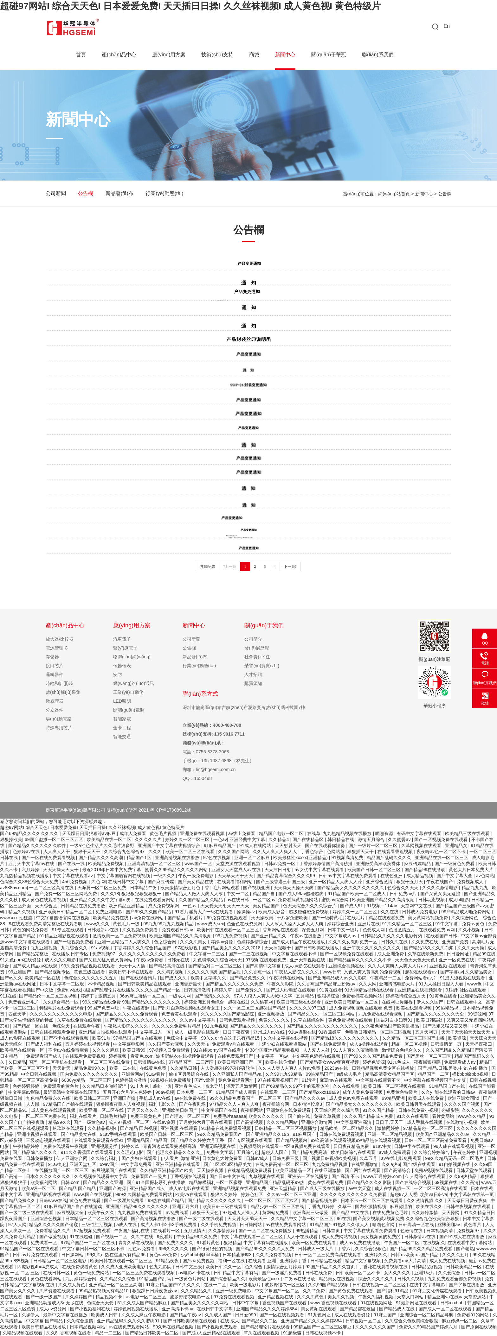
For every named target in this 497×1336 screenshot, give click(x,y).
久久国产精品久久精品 (201, 899)
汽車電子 (122, 639)
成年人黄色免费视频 (363, 1092)
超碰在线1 (238, 1001)
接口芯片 (54, 665)
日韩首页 (331, 1230)
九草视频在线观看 (267, 1176)
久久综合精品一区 (61, 1001)
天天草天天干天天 (235, 875)
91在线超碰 (82, 1236)
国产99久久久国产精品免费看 (374, 1056)
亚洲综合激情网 (317, 1122)
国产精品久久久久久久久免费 (234, 983)
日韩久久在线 (395, 941)
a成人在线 (127, 1224)
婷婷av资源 (222, 941)
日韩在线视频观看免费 (53, 1032)
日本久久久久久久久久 (49, 1176)
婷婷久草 (223, 989)
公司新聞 (56, 193)
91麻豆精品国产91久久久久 (173, 1284)
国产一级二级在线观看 (202, 1218)
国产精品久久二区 (260, 1320)
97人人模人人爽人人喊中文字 (264, 995)
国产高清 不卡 (346, 1176)
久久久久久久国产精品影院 (228, 1013)
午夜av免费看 (150, 959)
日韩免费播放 (40, 1158)
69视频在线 (447, 1182)
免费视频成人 (471, 881)
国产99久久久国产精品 (149, 911)
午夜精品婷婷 (27, 1146)
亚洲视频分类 (105, 1146)
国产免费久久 (250, 989)
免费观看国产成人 (44, 1056)
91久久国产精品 (379, 1110)
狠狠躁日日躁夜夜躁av (155, 1290)
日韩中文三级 (189, 1266)
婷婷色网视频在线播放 (136, 1308)
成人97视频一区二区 (129, 1122)
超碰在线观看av (421, 971)
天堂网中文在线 (417, 905)
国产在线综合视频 (413, 1182)
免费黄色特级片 (402, 1092)
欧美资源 (457, 1038)
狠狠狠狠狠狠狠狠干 (142, 893)
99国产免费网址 (103, 1007)
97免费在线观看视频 (234, 1296)
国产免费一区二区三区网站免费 (66, 893)
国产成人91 (352, 905)
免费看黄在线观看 (179, 1013)
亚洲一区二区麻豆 (252, 857)
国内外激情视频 (371, 1206)
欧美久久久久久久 (266, 1116)
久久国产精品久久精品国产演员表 (460, 1050)
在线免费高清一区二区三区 (282, 1164)
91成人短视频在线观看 (463, 977)
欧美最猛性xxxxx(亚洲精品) (301, 857)
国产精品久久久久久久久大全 (435, 1013)
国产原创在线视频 (479, 1326)
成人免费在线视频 (447, 1260)
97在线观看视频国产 (278, 1080)
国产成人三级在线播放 (323, 1188)
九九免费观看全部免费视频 (455, 1278)
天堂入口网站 (411, 1296)
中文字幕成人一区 (153, 1032)
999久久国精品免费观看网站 (144, 1194)
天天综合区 (46, 905)
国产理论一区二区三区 (188, 1116)
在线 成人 (229, 1320)
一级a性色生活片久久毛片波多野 (103, 845)
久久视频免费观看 (140, 929)
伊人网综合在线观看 (426, 1176)
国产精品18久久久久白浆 (429, 947)
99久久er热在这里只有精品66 (117, 1254)
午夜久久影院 (281, 983)
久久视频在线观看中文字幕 (101, 1176)
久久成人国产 (219, 1314)
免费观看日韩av (178, 929)
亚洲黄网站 (132, 1074)
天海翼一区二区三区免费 (102, 887)
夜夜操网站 (252, 1110)
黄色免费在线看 (85, 1200)
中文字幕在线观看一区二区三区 (252, 1236)
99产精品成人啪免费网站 (466, 911)
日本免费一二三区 (195, 1092)
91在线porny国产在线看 (217, 1050)
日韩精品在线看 (326, 1260)
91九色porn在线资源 (21, 959)
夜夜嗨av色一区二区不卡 (441, 851)
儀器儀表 (122, 665)
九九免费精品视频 (330, 1164)
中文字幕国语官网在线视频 (124, 875)
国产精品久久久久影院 (370, 1182)
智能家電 (122, 718)
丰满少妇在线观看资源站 (283, 1044)
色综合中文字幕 (182, 1038)
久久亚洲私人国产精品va (237, 1074)
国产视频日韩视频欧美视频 (330, 1158)
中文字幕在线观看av (73, 875)
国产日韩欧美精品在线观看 (145, 983)
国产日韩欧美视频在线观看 (190, 1320)
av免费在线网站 (148, 917)
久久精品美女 (479, 971)
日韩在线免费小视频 (418, 1110)
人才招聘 (253, 674)
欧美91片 (101, 1038)
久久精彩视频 (171, 971)
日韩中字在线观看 (412, 1146)
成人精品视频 (420, 875)
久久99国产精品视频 (329, 1284)
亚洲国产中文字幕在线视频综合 (169, 845)
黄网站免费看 (276, 1212)
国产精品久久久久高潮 (101, 857)
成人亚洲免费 (391, 953)
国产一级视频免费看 (74, 941)
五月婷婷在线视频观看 (88, 1044)
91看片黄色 (209, 1242)
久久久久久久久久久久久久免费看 (153, 953)
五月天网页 (427, 1032)
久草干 (345, 1206)
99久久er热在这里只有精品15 (231, 1038)
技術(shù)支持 (217, 54)
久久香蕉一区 (258, 971)
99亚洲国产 (20, 971)
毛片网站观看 (227, 887)
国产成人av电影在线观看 (291, 989)
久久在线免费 (347, 1086)
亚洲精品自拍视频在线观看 (106, 1032)
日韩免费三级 (286, 1158)
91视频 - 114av (382, 905)
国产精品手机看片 (185, 917)
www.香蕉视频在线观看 (334, 1302)
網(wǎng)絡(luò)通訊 (133, 683)
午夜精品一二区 (386, 977)
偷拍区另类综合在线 (189, 1074)
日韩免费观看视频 (237, 1020)
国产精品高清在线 (167, 965)
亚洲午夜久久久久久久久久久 (372, 947)
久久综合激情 (80, 1320)
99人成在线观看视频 (454, 1146)
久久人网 (368, 983)
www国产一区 (198, 863)
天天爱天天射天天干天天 (225, 905)
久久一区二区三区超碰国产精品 (255, 1007)
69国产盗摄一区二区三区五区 (54, 839)
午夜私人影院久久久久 (297, 971)
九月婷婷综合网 (81, 1278)
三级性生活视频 (97, 1224)
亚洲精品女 (456, 845)
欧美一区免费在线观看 (314, 1242)
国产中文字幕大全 (455, 875)
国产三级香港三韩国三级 (281, 881)
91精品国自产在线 (447, 1086)
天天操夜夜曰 (479, 1044)
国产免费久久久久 (176, 1242)
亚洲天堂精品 (284, 1188)
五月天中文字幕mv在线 (31, 863)
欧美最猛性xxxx (264, 1278)
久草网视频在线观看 (421, 845)
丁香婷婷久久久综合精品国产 (142, 947)
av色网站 (485, 875)
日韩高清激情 (198, 989)
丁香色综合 (312, 851)
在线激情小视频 (462, 1122)
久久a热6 (391, 1164)
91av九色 (57, 1164)
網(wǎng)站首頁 (394, 193)
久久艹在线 (142, 1236)
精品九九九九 (475, 887)
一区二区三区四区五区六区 (272, 1200)
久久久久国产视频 (462, 1104)
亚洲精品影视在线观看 (49, 1194)
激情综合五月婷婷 (284, 1266)
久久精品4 (279, 839)
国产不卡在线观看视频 (67, 1038)
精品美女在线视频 (337, 1278)
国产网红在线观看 (363, 1170)
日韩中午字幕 (246, 1302)
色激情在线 (412, 1230)
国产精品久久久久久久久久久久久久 (141, 1020)
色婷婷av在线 (27, 851)
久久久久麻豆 (106, 1050)
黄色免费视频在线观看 (351, 1020)
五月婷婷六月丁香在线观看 (206, 1122)
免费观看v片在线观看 (233, 1044)
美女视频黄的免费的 (381, 1236)
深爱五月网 (313, 929)
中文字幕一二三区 (207, 953)
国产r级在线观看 (419, 1164)
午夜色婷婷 (465, 1152)
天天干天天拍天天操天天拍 (468, 1032)
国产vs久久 (11, 977)
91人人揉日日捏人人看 (441, 983)
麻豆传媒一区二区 (460, 1320)
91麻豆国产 (305, 1134)
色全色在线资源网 (245, 923)
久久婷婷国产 (79, 1296)
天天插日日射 (278, 869)
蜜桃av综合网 (335, 899)
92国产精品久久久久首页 (331, 1266)
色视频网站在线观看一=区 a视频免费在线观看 (285, 1146)
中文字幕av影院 (24, 1092)
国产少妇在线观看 (139, 1158)
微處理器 (54, 701)
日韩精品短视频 (427, 1266)
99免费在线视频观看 (227, 917)
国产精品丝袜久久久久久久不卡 (360, 959)
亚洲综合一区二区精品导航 (427, 1314)
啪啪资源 (384, 833)
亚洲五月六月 (186, 1206)
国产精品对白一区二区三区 (215, 965)
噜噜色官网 (384, 1224)
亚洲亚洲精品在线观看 (178, 1164)
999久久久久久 (174, 1248)
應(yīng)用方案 (168, 54)
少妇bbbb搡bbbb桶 (200, 1254)
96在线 (344, 1218)
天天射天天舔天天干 (247, 1218)
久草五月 (368, 1158)
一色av (220, 839)
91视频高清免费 (348, 857)
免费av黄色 (474, 923)
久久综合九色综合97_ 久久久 (133, 851)
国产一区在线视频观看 (282, 1314)
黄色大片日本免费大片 (471, 869)
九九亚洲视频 (44, 947)
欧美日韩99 (134, 1050)
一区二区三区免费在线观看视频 (144, 1272)
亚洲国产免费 (456, 941)
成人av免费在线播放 (360, 1242)
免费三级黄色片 (146, 1116)
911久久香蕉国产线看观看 (87, 1152)
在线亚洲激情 (365, 1164)
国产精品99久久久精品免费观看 (422, 1248)
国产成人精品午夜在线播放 (299, 941)
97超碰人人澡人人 (241, 1212)
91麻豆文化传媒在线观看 (437, 1290)
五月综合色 (248, 1152)
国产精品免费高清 (310, 1152)
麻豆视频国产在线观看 (115, 1170)
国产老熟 (465, 1248)
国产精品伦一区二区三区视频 (48, 995)
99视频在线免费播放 (171, 1080)
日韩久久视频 (411, 1278)
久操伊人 (31, 1314)
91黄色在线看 (443, 995)
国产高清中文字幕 (263, 965)
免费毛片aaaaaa (229, 1116)
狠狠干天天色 (206, 1212)
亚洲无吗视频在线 (218, 1146)
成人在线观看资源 (352, 1314)
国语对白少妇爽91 (395, 1020)
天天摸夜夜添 (211, 1170)
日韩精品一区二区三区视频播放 (286, 1128)
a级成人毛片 (350, 1074)
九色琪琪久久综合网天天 (218, 959)
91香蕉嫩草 (330, 1032)
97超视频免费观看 (93, 1230)
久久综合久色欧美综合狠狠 (412, 1320)
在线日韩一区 (57, 1272)
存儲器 (52, 656)
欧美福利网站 (44, 1182)
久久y (426, 1092)
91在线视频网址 (376, 1302)
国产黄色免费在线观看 (351, 1290)
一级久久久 (164, 875)
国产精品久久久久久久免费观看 (127, 1013)
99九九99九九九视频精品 (169, 923)
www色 (475, 983)
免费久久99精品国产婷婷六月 (429, 1326)
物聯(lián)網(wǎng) (132, 656)
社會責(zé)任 (257, 656)
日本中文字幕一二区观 (62, 983)
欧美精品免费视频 (106, 863)
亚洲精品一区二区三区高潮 (116, 1284)
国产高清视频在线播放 (154, 1218)
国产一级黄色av (90, 1122)
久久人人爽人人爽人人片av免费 (290, 1068)
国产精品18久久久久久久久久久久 (345, 1038)
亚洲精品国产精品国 (147, 1140)
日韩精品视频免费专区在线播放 (383, 1068)
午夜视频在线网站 (287, 977)
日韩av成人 (258, 1158)
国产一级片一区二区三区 (374, 845)
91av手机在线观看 (119, 1134)
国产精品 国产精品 (78, 1188)
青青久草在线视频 (136, 1242)
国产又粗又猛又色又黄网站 (106, 959)
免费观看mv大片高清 (405, 1260)
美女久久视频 (341, 1296)
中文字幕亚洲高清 (354, 1122)
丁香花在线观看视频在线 (384, 1266)
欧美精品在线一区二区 (109, 839)
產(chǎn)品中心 (119, 54)
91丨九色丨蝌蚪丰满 (151, 1086)
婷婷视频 (118, 1056)
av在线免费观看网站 (286, 1224)
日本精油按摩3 (308, 1104)
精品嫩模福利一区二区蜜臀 (216, 1182)
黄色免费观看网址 (236, 1080)
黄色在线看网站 (46, 1278)
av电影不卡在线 (194, 1272)
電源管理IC (57, 647)
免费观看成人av (460, 1062)
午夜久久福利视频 (376, 1296)
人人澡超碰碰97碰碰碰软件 (228, 1068)
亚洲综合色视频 (46, 1218)
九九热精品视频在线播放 (348, 833)
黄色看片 (473, 1224)
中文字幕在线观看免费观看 (371, 1230)
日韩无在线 (178, 959)
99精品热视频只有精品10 (104, 1290)
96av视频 (164, 1092)
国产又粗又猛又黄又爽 (445, 1026)
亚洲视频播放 (272, 1013)
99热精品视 (448, 1007)
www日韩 (332, 971)
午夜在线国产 (440, 881)
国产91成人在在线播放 (462, 1236)
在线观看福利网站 (235, 881)
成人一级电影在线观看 (197, 1032)
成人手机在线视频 (425, 1122)
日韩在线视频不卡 (323, 1332)
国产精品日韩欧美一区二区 (152, 1332)
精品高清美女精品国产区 (390, 1074)
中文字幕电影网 (129, 1044)
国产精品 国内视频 (139, 1128)
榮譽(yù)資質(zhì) (261, 665)
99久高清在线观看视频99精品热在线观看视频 (356, 1140)
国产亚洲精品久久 (269, 935)
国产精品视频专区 (53, 971)
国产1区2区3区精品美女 (228, 1164)
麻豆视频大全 (71, 1212)
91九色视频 (215, 1026)
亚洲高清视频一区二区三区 (154, 863)
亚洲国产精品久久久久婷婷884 (267, 1308)
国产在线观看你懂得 (325, 845)
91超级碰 (293, 1332)
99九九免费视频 (231, 935)
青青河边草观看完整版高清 (170, 1146)
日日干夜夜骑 (237, 1032)
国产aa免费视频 (199, 1260)
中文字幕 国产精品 (45, 1320)
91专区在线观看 (68, 929)
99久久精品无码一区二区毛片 (455, 1158)
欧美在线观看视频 (414, 1007)
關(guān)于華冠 (328, 54)
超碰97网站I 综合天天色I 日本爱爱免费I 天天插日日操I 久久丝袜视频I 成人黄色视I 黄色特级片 (190, 6)
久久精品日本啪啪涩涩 (105, 1086)
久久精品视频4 (102, 1128)
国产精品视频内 (292, 1140)
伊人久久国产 (430, 1001)
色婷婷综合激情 (131, 1080)
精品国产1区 (139, 857)
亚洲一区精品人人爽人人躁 (336, 881)
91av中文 (382, 1146)
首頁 (81, 54)
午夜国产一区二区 (402, 1242)
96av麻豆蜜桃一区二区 (142, 995)
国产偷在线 (299, 1116)
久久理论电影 (130, 1152)
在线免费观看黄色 (80, 1266)
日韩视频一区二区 (363, 1320)
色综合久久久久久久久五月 (91, 977)
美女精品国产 (267, 905)
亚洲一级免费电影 (234, 1290)
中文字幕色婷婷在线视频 (317, 1056)
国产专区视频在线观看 (251, 1140)
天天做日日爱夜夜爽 (467, 1200)
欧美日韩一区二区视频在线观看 (395, 1086)
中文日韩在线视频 (39, 1074)
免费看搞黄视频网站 (298, 899)
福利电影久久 (163, 1104)
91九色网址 (320, 1314)
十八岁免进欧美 (293, 917)
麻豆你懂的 (401, 1206)
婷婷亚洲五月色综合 (204, 1001)
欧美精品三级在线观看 (468, 833)
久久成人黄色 (72, 1284)
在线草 (313, 833)
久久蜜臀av (400, 839)
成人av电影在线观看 (189, 1188)
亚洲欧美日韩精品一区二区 (66, 911)
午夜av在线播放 (306, 935)
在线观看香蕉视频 (395, 851)
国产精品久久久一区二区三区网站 (322, 1013)
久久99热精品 (463, 1176)
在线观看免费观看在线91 (99, 1140)
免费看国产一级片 (149, 1176)
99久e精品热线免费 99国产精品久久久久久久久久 (132, 1001)
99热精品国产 (320, 1074)
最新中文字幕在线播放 (66, 1314)
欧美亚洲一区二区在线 (102, 1110)
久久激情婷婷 (222, 1230)
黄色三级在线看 (90, 971)
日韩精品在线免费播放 (83, 905)
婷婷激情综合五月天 (406, 995)
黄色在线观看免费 (326, 1182)
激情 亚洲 (190, 1158)
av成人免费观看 (395, 1152)
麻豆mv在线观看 (336, 1080)
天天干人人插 (132, 965)
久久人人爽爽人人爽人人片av (397, 965)
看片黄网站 (443, 1116)
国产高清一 (11, 1176)
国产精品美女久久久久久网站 (200, 1302)
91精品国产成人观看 (237, 1092)
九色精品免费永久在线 (49, 1098)
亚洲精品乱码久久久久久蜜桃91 (129, 1320)
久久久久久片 (149, 839)
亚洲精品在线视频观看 (420, 989)
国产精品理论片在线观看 (266, 1326)
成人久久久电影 (61, 959)
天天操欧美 (262, 917)
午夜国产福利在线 (132, 1230)
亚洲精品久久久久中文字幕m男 (101, 899)
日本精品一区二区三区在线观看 (97, 1218)
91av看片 (156, 1074)
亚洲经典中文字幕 (247, 839)
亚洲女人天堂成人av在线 (236, 869)
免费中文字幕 (220, 1152)
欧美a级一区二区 (39, 1188)
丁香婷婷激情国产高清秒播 (326, 863)
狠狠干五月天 (410, 881)
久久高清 (470, 1182)
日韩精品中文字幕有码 (236, 1272)
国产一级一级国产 (44, 1296)
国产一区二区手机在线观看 (56, 1062)
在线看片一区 (167, 1230)
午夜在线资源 (137, 1007)
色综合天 (61, 1026)
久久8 (52, 1332)
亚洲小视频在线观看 (37, 1134)
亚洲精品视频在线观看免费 (240, 1188)
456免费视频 (75, 881)
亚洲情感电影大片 (397, 983)
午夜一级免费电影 (196, 875)
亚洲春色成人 (189, 1086)
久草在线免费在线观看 (80, 1020)
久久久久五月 (456, 1254)
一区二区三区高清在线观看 (441, 1188)
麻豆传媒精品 (418, 863)
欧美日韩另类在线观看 (419, 1104)
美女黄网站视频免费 (428, 917)
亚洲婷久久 (376, 1254)
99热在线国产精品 (166, 1200)
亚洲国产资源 (113, 1188)
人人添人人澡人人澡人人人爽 (295, 923)
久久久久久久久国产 (376, 1326)
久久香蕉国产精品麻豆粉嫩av (326, 983)
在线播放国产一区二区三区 (62, 1170)
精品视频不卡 (109, 1296)
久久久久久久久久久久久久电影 (61, 1013)
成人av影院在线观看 (305, 965)
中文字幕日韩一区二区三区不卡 (94, 1248)
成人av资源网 (53, 1308)
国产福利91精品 (393, 1290)
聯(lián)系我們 (378, 54)
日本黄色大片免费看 (222, 1158)
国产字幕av (451, 971)
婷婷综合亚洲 (341, 923)
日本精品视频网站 (88, 1326)
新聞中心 (285, 54)
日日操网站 (251, 1224)
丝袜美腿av (449, 1224)
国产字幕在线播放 (467, 1284)
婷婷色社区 (252, 1194)
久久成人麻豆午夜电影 (144, 1314)
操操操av (246, 911)
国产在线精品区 (309, 839)
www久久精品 (472, 1116)
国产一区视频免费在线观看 (441, 839)
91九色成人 (399, 1062)
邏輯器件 (54, 674)
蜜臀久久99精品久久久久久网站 (177, 869)
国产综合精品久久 (228, 1278)
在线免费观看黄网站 (155, 899)
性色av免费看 (142, 1248)
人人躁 (33, 1104)
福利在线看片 (84, 1116)
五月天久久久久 (143, 1110)
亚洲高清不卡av (178, 1308)
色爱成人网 (374, 929)
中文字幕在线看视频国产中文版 (435, 1080)
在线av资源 (165, 1122)
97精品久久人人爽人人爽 (235, 1104)
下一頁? (290, 566)
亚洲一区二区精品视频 (390, 1134)
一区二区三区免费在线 (44, 1116)
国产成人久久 (174, 977)
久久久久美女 (194, 941)
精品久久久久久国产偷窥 (54, 1224)
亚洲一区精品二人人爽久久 (124, 941)
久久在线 (390, 911)
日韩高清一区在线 (416, 1224)
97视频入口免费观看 (170, 1050)
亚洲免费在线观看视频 (203, 833)
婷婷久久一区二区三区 (188, 839)
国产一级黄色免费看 (455, 863)
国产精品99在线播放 (425, 869)
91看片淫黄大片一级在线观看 (204, 911)
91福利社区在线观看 (466, 989)
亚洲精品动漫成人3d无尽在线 (55, 1302)
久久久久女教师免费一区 (353, 941)
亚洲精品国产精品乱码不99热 (276, 1182)
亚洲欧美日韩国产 (180, 1110)
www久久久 (98, 923)
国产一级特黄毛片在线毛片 (339, 917)
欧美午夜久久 (101, 1212)
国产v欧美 (205, 1080)
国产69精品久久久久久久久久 (30, 833)
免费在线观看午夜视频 (66, 1146)
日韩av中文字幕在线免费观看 (348, 875)
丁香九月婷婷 (322, 1206)
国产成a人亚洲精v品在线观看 (212, 1332)
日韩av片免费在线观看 (36, 1254)
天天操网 (451, 1212)
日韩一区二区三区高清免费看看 (436, 1140)
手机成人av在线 (155, 1098)
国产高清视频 (250, 1122)
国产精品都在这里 (358, 1308)
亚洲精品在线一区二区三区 (442, 857)
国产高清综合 (398, 1170)
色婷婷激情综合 (253, 941)
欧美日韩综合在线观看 (354, 1152)
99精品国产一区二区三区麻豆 (323, 1326)
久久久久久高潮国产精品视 (214, 971)
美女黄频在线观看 (319, 1308)
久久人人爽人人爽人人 (275, 851)
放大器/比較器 (60, 639)
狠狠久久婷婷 (224, 1194)
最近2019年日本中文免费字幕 (112, 869)
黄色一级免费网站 (92, 1272)
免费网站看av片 (421, 977)
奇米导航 (214, 1086)
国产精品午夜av (186, 1314)
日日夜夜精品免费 (351, 1146)
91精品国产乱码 (155, 1278)
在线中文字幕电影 (428, 1284)
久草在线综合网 (310, 1020)
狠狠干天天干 (87, 851)
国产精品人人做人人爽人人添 (194, 893)
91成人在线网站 (255, 845)
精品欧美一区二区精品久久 (347, 1128)
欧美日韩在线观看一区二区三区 (228, 929)
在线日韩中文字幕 (126, 881)
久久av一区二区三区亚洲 (292, 1194)
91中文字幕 (447, 923)
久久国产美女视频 (166, 1044)
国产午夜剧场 (193, 1104)
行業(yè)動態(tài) (165, 193)
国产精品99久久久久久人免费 (265, 1248)
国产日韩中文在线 (228, 1176)
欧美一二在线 (123, 1068)
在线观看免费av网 (437, 929)
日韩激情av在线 (149, 1062)
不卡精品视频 (102, 983)
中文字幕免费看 (137, 1164)
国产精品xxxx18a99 (319, 1092)
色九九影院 (161, 1266)
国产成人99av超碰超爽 (301, 893)
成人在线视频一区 (393, 1188)
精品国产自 (264, 893)
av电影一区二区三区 (146, 1296)
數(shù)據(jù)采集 (63, 692)
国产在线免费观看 (328, 1044)
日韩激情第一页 (446, 1044)
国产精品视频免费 (319, 1200)
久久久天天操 (471, 947)
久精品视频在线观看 (23, 1332)
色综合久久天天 (403, 887)
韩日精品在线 (341, 839)
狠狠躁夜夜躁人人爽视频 (121, 1104)
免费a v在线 (69, 989)
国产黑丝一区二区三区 (429, 1056)
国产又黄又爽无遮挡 (441, 893)
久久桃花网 (262, 1001)
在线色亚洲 (392, 875)
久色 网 (98, 881)
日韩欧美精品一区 (464, 1266)
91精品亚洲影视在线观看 (64, 935)
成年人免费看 (133, 833)
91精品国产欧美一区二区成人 (357, 893)
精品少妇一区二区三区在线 (278, 1206)
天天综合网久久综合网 (337, 1110)
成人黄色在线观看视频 (44, 899)
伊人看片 (169, 1158)
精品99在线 (484, 953)
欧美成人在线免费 (426, 1098)
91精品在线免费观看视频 (226, 1128)
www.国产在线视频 (93, 1194)
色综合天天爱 (101, 1302)
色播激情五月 (402, 929)
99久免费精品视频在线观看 (88, 965)
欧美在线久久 (430, 1206)
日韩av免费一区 (280, 863)
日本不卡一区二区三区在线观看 (372, 1200)
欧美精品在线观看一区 (23, 1050)
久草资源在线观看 (57, 1290)
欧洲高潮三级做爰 (311, 1212)
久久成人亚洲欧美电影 (124, 1266)
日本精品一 (11, 1056)
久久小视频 (470, 929)
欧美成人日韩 (105, 1314)
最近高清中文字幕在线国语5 (71, 1092)
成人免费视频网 (164, 905)
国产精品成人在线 (397, 1308)
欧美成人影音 (272, 911)
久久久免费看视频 (273, 1254)
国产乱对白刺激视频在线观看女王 (187, 1007)
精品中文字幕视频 (363, 1260)
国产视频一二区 (112, 1236)
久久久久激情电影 (440, 887)
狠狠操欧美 (11, 839)
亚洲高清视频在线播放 (178, 857)
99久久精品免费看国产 (220, 1134)
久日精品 (17, 1062)
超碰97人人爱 (403, 1194)
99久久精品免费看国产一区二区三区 (246, 1098)
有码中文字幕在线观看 (419, 833)
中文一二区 (238, 893)
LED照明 (122, 701)
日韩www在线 (53, 1200)
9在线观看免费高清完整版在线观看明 (46, 923)
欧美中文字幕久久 (208, 977)
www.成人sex (210, 923)
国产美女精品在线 (196, 881)
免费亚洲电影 (109, 911)
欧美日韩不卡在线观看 (131, 971)
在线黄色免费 (154, 1068)
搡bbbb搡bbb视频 (470, 1074)
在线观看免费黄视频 (85, 1056)
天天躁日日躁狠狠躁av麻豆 (89, 833)
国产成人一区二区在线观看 (445, 1308)
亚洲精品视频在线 (276, 1296)
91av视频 (101, 947)
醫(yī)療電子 (125, 647)
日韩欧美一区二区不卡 (358, 1272)
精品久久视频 (22, 911)
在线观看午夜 (87, 1026)
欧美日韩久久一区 (224, 1266)
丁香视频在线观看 (188, 1176)
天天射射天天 (289, 845)
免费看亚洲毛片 (24, 1001)
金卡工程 (122, 727)
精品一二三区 (109, 1332)
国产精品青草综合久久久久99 (286, 875)
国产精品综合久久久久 (35, 1152)
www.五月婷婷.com (383, 1176)
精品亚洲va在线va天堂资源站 (457, 1296)
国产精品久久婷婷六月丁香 (198, 1140)
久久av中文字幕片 (198, 1020)
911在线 (8, 995)
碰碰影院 (450, 1110)
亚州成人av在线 (269, 1032)
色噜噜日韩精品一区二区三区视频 (379, 1032)
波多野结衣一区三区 (285, 1284)
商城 (254, 54)
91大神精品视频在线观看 (369, 989)
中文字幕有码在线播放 (266, 1242)
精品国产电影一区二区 (282, 833)
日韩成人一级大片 (316, 1248)
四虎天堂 (17, 1013)
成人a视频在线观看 (369, 1044)
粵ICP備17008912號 (170, 810)
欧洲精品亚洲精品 (127, 905)
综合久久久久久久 (376, 1278)
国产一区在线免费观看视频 (49, 857)
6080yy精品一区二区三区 (87, 1080)
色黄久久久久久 (275, 1020)
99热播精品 (307, 1230)
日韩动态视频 (432, 899)
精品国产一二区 (434, 1074)
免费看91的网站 (473, 1314)
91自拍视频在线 (455, 1164)
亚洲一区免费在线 (457, 959)
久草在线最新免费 (426, 953)
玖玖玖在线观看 (69, 1128)
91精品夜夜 (168, 1260)
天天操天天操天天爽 (294, 887)
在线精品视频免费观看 (250, 1170)
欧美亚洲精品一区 (293, 1170)
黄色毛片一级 (127, 923)
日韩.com (71, 1182)
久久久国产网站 (234, 851)
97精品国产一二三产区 (192, 1062)
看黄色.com (141, 1056)
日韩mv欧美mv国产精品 (415, 1254)
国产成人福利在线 (44, 1044)
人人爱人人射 (317, 1050)
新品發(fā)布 (120, 193)
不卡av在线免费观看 (69, 1050)
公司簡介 (253, 639)
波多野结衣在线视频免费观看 (185, 1056)
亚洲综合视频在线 (346, 965)
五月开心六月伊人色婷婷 (128, 1092)
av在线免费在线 (190, 1098)
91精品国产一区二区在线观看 (30, 1248)
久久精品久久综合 (118, 1278)
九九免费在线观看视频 (381, 1013)
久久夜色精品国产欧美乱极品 (390, 1026)
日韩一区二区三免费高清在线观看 (328, 1254)
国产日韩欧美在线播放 (317, 947)
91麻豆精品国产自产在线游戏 (73, 1206)
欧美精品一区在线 (43, 977)
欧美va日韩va (433, 1194)
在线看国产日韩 (442, 935)
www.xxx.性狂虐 (17, 917)
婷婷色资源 (374, 1062)
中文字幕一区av (272, 1056)
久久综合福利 (105, 1158)
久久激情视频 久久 (426, 1200)
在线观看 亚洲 (262, 1260)
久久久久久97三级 (308, 1007)
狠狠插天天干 (361, 851)
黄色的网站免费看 (31, 929)
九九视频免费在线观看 (140, 1212)
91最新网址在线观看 (417, 1302)
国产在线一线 (72, 863)
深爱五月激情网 (242, 1086)
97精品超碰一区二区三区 (428, 1128)
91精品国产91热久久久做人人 (340, 1224)
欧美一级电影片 (246, 1284)
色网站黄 (336, 851)
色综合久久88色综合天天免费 (30, 881)
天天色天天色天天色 (415, 959)
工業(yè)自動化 (128, 692)
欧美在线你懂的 (281, 1062)
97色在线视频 (217, 857)
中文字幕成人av (341, 935)
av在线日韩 (238, 899)
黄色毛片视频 (164, 833)
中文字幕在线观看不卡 (295, 953)
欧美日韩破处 (430, 1020)
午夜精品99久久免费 (197, 1236)
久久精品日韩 (184, 1068)
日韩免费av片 (404, 893)
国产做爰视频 (53, 1236)
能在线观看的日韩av (455, 1092)
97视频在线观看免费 (266, 959)
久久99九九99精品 (284, 1074)
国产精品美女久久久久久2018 (232, 947)
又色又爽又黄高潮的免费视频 (373, 971)
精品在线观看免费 (387, 917)
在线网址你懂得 (398, 1001)
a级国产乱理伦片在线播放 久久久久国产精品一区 (132, 989)
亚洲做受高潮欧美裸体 (379, 863)
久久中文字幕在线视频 (286, 1038)
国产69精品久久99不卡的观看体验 (295, 1086)
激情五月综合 (372, 839)
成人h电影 (459, 899)
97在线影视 (187, 947)
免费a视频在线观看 (434, 1170)
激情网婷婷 (389, 1128)
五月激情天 (195, 1230)
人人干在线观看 (303, 1236)
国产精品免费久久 (248, 977)
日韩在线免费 (319, 1272)
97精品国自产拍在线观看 (138, 1038)
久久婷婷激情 (425, 1212)
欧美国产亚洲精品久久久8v (443, 1134)
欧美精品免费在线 (111, 917)
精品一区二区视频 (409, 1044)
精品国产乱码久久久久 (389, 857)
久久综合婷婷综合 (432, 1152)
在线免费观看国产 (235, 1056)
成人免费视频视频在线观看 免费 (361, 1007)
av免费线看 (178, 1212)
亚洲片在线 (369, 923)
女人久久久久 (398, 1272)
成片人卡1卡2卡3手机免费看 (169, 1224)
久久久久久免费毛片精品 (177, 1026)
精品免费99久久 (90, 1068)
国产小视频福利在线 (90, 1308)
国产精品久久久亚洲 (103, 1182)
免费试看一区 (44, 1242)
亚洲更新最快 (189, 983)
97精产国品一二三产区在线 (88, 1242)
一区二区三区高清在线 (52, 887)
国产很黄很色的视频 (212, 1248)
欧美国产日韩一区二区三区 (374, 869)
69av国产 (109, 1164)
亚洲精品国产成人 (148, 1188)
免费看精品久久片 (53, 1230)
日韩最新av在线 (103, 929)
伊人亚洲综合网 (72, 1158)
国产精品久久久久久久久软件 (37, 845)
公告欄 (444, 193)
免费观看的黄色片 (61, 1086)
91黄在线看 (330, 989)
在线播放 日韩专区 (71, 953)
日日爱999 (246, 1314)
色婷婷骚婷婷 (27, 1086)
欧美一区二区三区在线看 (190, 851)
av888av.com (13, 887)
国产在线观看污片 (139, 977)
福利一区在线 (232, 1260)
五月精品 (305, 995)
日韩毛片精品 (114, 1116)
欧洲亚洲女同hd (464, 1098)
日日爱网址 (458, 953)
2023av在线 (336, 1068)
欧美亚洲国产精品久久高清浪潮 (384, 899)
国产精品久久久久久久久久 (256, 1026)
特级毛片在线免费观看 (62, 1007)
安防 (117, 674)
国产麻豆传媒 (161, 881)
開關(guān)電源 (128, 709)
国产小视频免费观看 (217, 1326)
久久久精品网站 (283, 1122)
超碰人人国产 (275, 1152)
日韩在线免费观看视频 (342, 1134)
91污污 (309, 1080)
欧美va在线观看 (191, 1194)
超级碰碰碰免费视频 (309, 911)
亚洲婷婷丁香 (294, 1260)
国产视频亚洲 (257, 887)
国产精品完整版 (33, 953)
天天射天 (62, 1068)
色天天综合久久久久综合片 (310, 905)
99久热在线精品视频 (174, 1326)
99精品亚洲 (394, 1098)
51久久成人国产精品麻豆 (142, 1302)
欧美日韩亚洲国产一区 (240, 1062)
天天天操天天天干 (61, 869)
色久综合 (254, 1266)
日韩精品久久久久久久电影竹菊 (391, 935)
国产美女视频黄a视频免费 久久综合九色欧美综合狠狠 (406, 1218)
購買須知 (253, 683)
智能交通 (122, 736)
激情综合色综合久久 (402, 1050)
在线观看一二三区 (278, 1092)
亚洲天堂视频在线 (308, 959)
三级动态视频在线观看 (49, 1140)
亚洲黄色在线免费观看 (289, 1110)
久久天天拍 (198, 1044)
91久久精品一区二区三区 (407, 923)
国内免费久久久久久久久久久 (89, 1074)
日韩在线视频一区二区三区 (379, 1284)
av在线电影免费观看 (402, 1158)
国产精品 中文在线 (351, 1212)
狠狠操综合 (328, 995)
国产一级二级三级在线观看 (27, 1212)
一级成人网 (180, 995)
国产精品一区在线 (31, 1026)
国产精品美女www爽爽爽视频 (330, 1062)
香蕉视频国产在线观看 (285, 1302)
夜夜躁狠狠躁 (428, 1062)
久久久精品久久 (197, 1290)
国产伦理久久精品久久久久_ (175, 1152)
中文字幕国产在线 (219, 1110)
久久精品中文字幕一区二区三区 (302, 1218)
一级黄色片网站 (191, 1278)
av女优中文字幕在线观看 (319, 869)
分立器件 (54, 709)
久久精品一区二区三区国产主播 (414, 1038)
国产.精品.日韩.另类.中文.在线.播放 (453, 1068)
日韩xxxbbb (452, 1302)
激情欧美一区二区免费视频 (120, 935)
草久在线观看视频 (262, 1332)
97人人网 (17, 1224)
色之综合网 (166, 941)
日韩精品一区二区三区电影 (60, 1260)
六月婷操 (31, 869)
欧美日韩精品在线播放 (44, 1326)
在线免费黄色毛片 (390, 1212)
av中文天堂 (360, 1188)
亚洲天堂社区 (83, 1164)
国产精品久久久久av (305, 1098)
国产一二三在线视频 (249, 953)
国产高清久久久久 (213, 995)
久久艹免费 (314, 1290)
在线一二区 (215, 1284)
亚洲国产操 (125, 1098)
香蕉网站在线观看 (281, 929)
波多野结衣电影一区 (190, 1296)
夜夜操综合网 (276, 1104)
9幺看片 (165, 1236)
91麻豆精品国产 (220, 845)
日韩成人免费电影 (420, 911)
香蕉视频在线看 (76, 1332)
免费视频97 (104, 953)
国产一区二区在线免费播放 (265, 1230)
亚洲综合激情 (380, 881)
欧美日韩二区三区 (92, 1098)
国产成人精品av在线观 (36, 965)
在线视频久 (434, 1242)
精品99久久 (59, 1122)
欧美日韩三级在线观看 (299, 1001)
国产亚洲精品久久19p (268, 1134)
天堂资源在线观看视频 (238, 863)
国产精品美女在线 (79, 1134)
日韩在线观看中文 (465, 1001)
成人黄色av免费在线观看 (354, 1098)
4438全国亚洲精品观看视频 (272, 1050)
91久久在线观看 (413, 1116)
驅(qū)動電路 (59, 718)
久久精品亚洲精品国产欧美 (167, 1170)
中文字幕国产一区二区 (277, 1290)
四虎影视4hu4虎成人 (38, 1266)
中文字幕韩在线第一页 (472, 1194)
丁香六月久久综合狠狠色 (362, 1248)
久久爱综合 (450, 1272)
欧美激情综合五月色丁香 (185, 887)
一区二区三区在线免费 (108, 1062)
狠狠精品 (232, 1242)
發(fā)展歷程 (256, 647)
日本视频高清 (440, 1230)
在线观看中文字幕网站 (470, 1242)
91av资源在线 (302, 1032)
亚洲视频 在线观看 (448, 965)
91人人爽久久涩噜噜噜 (356, 1050)
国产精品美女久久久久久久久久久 (351, 887)
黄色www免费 (163, 1254)
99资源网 (477, 1013)
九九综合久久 (75, 947)
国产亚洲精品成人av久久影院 (337, 977)
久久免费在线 (425, 941)
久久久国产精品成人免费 (369, 1116)
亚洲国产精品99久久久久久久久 (138, 1206)
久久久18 (110, 893)
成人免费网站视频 (339, 1236)
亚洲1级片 (425, 1272)
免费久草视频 (328, 1116)
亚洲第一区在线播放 (308, 1176)
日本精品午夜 (144, 887)
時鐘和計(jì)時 (59, 683)
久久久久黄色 (311, 1296)
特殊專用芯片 (59, 727)
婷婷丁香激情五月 (99, 995)
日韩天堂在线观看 (474, 1170)
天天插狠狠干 (278, 947)
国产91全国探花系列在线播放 (156, 1182)
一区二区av (264, 899)
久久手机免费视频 (219, 1224)
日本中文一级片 (344, 929)
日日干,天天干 (389, 1122)
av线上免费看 (242, 833)
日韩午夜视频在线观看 (469, 1206)
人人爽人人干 (57, 851)
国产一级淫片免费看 (124, 1200)
